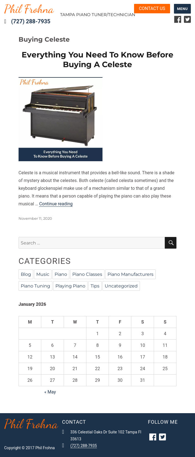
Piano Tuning (35, 286)
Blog (26, 274)
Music (42, 274)
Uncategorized (121, 286)
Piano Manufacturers (130, 274)
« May (50, 392)
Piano (61, 274)
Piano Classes (87, 274)
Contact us (152, 8)
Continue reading (56, 203)
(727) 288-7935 (30, 21)
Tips (95, 286)
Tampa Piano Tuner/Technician (97, 14)
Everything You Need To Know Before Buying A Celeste (97, 59)
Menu (182, 9)
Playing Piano (70, 286)
